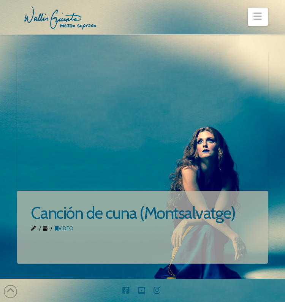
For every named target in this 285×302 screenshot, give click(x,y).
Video (64, 228)
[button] (258, 17)
